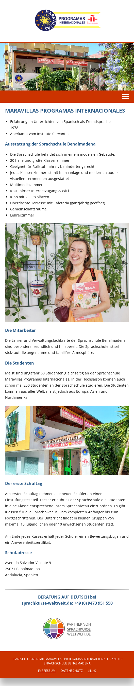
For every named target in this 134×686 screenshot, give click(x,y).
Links (92, 671)
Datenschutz (72, 671)
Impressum (47, 671)
